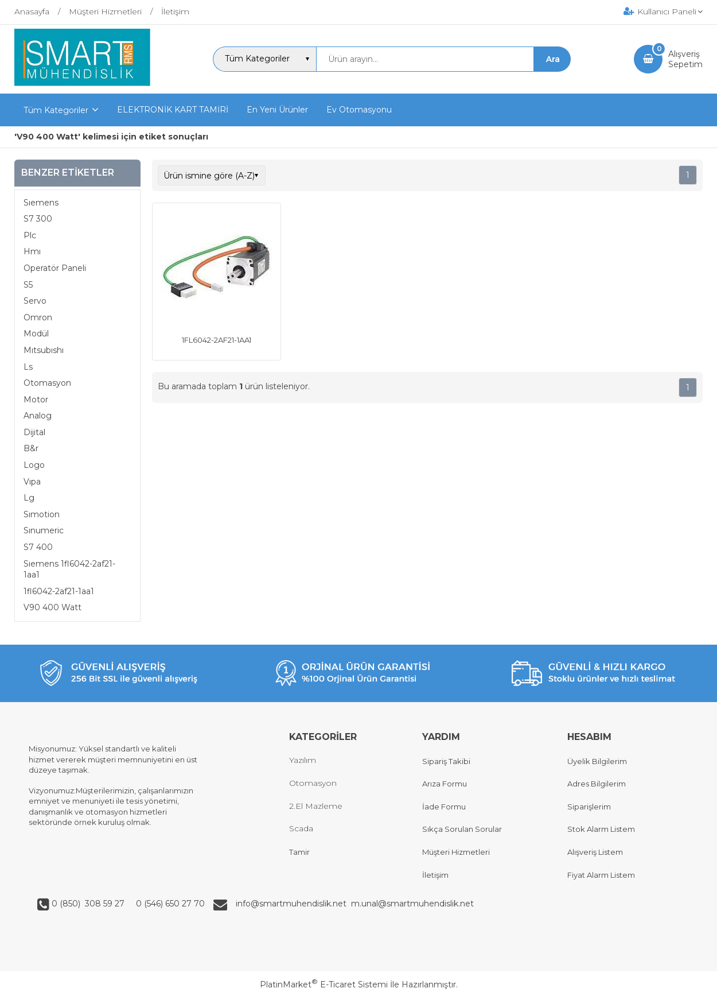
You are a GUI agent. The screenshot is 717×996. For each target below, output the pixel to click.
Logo (34, 465)
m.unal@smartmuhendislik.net (412, 903)
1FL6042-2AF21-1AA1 (216, 339)
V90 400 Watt (52, 607)
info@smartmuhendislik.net (293, 903)
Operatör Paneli (55, 268)
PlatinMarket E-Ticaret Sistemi (324, 984)
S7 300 (38, 219)
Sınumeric (44, 530)
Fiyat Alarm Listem (601, 874)
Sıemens (41, 202)
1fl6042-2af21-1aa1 (59, 591)
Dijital (34, 432)
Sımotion (42, 514)
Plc (30, 235)
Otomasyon (47, 383)
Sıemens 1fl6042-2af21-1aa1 (69, 569)
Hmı (32, 251)
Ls (28, 367)
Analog (38, 415)
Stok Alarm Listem (601, 829)
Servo (35, 301)
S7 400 (38, 547)
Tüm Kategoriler (56, 110)
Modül (36, 333)
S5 (28, 285)
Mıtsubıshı (44, 350)
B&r (31, 448)
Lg (29, 498)
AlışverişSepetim (685, 59)
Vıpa (32, 481)
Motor (36, 399)
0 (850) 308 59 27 (89, 903)
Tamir (299, 852)
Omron (38, 317)
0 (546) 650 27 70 (169, 903)
